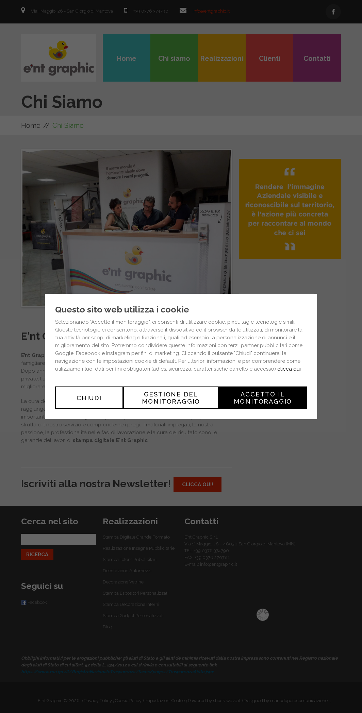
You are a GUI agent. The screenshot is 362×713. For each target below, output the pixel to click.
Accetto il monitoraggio (263, 398)
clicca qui (289, 369)
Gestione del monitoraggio (171, 398)
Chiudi (89, 397)
